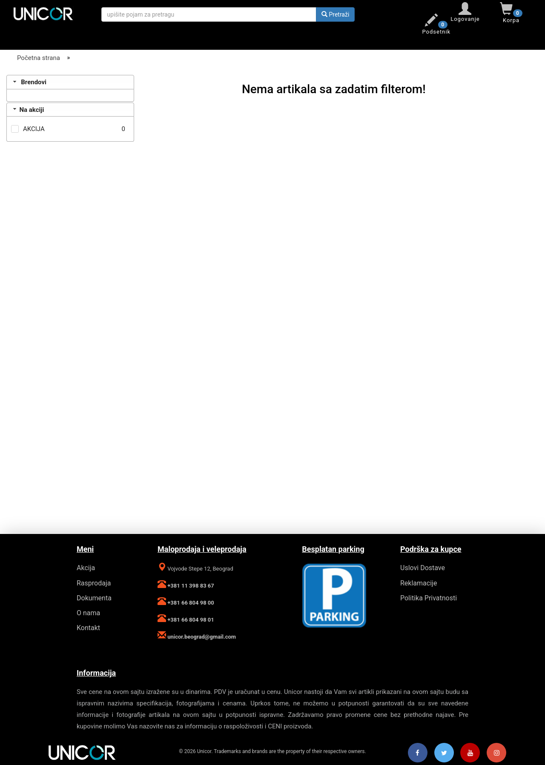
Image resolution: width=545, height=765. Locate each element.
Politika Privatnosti (428, 598)
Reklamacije (418, 583)
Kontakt (88, 628)
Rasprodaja (94, 583)
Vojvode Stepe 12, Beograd (199, 568)
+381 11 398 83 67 (190, 585)
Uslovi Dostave (422, 568)
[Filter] (70, 72)
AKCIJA (34, 129)
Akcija (86, 568)
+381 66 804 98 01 (190, 620)
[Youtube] (470, 753)
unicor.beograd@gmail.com (201, 637)
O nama (88, 613)
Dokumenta (94, 598)
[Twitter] (444, 753)
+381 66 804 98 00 (190, 602)
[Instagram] (496, 753)
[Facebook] (417, 753)
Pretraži (335, 14)
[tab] (70, 82)
